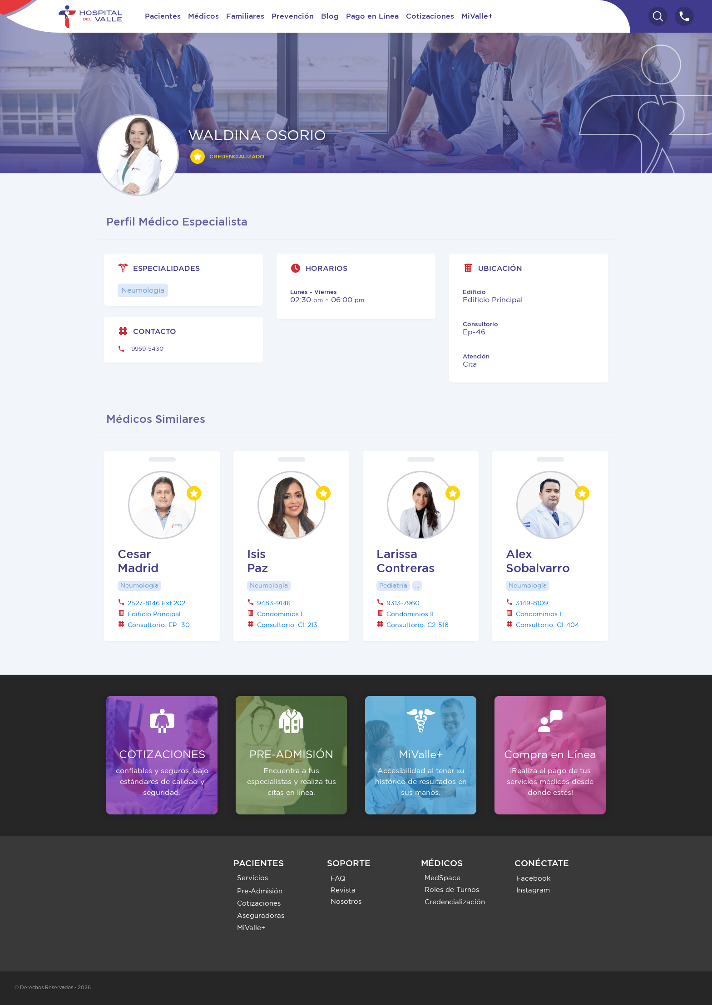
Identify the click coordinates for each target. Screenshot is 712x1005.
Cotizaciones (430, 16)
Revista (343, 890)
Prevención (293, 16)
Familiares (245, 16)
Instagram (533, 890)
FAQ (338, 878)
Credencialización (455, 902)
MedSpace (442, 878)
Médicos (203, 16)
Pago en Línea (372, 16)
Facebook (533, 878)
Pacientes (163, 16)
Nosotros (346, 901)
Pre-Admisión (259, 891)
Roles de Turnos (452, 890)
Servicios (252, 878)
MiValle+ (477, 16)
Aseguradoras (260, 915)
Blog (330, 16)
